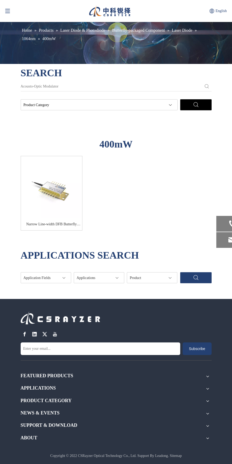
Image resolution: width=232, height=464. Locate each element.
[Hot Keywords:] (207, 86)
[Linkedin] (34, 334)
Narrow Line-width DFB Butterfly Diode (51, 225)
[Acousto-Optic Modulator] (111, 86)
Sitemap (176, 456)
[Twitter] (45, 334)
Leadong (161, 456)
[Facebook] (25, 334)
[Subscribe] (197, 348)
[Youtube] (55, 334)
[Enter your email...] (100, 348)
